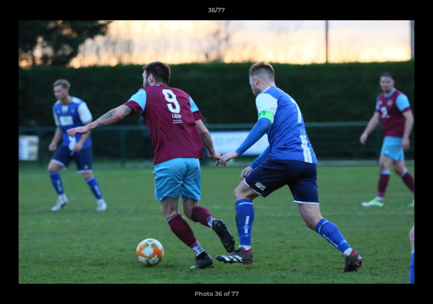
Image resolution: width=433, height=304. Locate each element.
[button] (418, 12)
